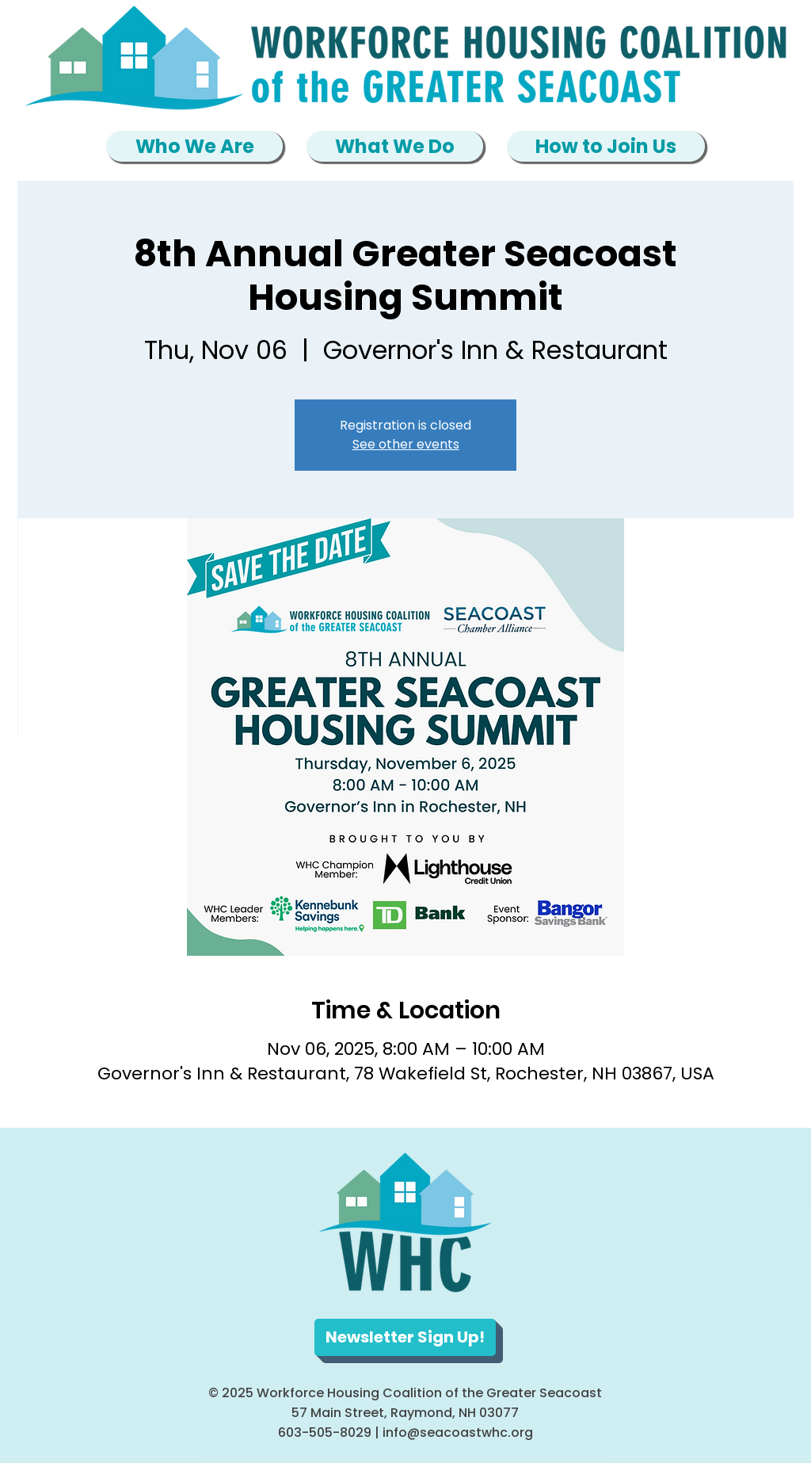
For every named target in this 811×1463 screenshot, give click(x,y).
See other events (405, 444)
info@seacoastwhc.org (458, 1432)
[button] (194, 146)
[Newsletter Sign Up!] (405, 1337)
